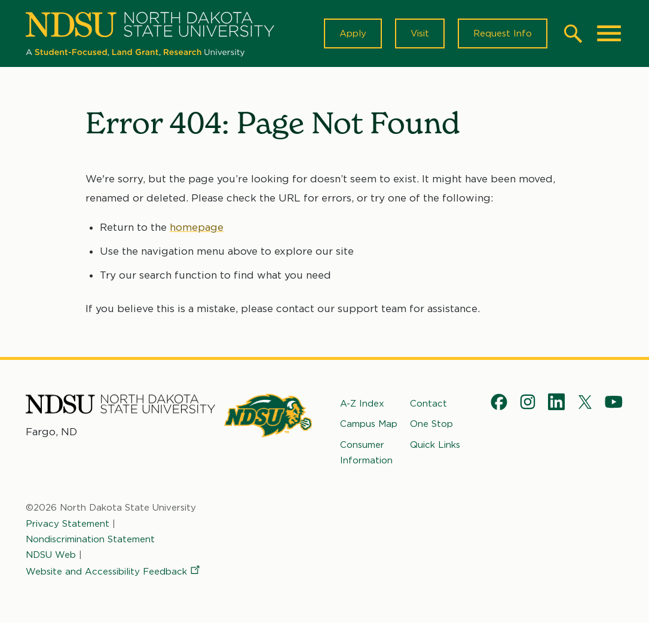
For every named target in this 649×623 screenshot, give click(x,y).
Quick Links (435, 444)
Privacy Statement (67, 523)
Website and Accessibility (113, 571)
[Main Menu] (609, 33)
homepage (197, 227)
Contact (428, 403)
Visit (420, 33)
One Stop (431, 424)
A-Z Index (362, 403)
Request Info (502, 33)
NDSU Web (51, 554)
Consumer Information (366, 452)
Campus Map (368, 424)
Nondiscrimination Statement (90, 539)
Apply (352, 33)
